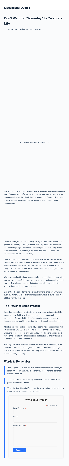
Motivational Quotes (17, 7)
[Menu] (64, 5)
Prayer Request (19, 425)
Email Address (19, 408)
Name (15, 417)
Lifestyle (37, 29)
